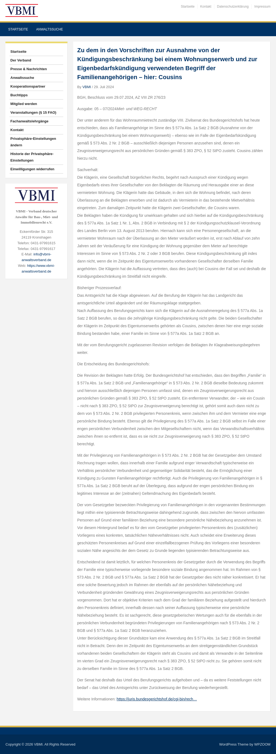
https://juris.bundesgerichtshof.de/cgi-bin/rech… (157, 699)
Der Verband (20, 60)
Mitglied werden (23, 104)
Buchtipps (19, 95)
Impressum (262, 6)
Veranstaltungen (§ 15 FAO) (33, 112)
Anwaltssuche (49, 29)
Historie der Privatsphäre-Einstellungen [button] (31, 157)
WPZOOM (262, 744)
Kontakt (205, 6)
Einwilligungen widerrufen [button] (32, 169)
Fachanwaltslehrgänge (29, 121)
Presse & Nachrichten (28, 69)
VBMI (86, 87)
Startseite (188, 6)
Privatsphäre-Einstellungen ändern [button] (33, 142)
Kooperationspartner (27, 86)
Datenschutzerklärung (233, 6)
